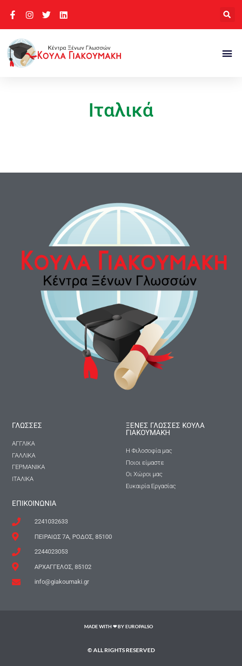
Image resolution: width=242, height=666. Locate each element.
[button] (227, 14)
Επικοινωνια (34, 503)
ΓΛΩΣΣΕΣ (27, 425)
